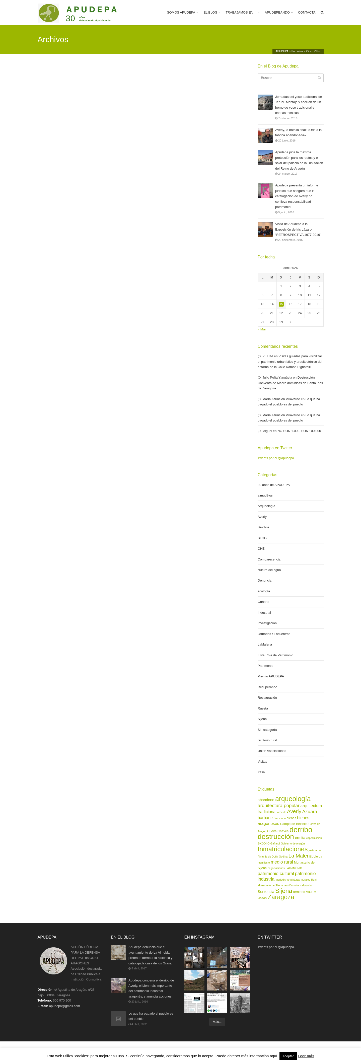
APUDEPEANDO (277, 12)
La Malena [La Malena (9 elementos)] (300, 856)
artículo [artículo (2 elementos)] (281, 812)
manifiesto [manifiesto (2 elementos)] (264, 862)
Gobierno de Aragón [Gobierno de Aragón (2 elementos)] (293, 843)
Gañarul (263, 602)
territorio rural (267, 740)
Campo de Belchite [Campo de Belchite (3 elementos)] (294, 824)
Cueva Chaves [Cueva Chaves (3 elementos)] (277, 831)
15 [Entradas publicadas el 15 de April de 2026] (281, 304)
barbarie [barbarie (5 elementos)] (265, 817)
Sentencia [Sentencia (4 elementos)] (266, 892)
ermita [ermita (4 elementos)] (300, 838)
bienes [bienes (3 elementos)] (291, 818)
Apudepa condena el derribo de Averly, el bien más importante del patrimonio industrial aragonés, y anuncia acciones (151, 988)
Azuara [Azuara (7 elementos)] (309, 811)
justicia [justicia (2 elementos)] (313, 850)
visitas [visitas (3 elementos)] (262, 898)
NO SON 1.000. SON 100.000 (299, 431)
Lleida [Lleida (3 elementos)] (318, 856)
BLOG (262, 538)
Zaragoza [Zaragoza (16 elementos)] (281, 896)
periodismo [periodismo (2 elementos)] (283, 879)
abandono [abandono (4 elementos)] (266, 800)
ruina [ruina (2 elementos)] (297, 885)
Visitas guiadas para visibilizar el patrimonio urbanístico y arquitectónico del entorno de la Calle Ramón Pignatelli (290, 361)
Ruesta (263, 708)
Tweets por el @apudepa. (276, 458)
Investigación (267, 623)
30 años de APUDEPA (274, 485)
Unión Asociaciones (272, 751)
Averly (262, 517)
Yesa (261, 772)
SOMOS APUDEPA (181, 12)
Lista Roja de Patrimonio (275, 655)
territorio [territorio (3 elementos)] (299, 892)
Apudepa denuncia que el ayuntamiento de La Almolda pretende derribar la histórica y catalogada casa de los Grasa (150, 955)
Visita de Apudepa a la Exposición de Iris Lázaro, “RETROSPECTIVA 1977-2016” (298, 229)
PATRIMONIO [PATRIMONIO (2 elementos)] (293, 868)
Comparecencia (269, 559)
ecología (264, 591)
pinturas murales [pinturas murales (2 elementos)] (300, 879)
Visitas (262, 761)
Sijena (262, 719)
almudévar (265, 495)
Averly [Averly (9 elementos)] (294, 811)
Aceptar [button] (288, 1056)
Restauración (267, 697)
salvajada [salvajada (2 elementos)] (306, 885)
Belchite (263, 527)
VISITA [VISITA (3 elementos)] (311, 892)
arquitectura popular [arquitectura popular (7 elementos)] (279, 805)
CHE (261, 548)
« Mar (262, 329)
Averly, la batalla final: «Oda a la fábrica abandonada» (298, 133)
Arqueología (266, 506)
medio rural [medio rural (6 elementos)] (282, 862)
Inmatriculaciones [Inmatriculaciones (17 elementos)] (283, 849)
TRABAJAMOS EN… (241, 12)
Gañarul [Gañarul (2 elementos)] (275, 843)
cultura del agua (269, 570)
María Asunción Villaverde (281, 399)
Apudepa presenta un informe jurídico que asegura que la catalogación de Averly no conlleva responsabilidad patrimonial (296, 196)
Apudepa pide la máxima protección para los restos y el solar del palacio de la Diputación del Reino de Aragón (299, 160)
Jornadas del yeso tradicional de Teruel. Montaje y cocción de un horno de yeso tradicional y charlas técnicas (298, 105)
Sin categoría (267, 730)
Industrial (264, 612)
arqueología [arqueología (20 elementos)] (293, 799)
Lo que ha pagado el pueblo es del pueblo (150, 1016)
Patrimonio (265, 666)
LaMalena (265, 644)
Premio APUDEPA (271, 676)
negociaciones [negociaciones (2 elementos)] (276, 868)
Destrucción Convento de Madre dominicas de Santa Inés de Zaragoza (290, 383)
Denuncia (264, 580)
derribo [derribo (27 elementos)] (301, 829)
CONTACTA (307, 12)
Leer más (306, 1056)
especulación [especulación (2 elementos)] (314, 837)
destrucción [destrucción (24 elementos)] (276, 836)
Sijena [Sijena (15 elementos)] (283, 890)
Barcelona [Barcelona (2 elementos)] (280, 818)
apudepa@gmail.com (64, 1006)
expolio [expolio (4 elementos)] (263, 843)
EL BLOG (210, 12)
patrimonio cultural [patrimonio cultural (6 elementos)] (276, 873)
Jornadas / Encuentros (274, 634)
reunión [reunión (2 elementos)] (288, 885)
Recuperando (267, 687)
